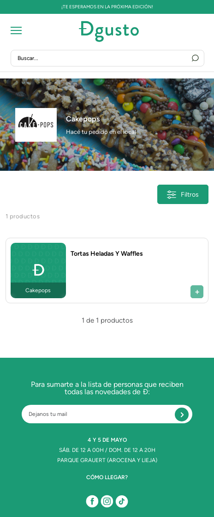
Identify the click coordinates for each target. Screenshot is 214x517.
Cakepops (83, 118)
